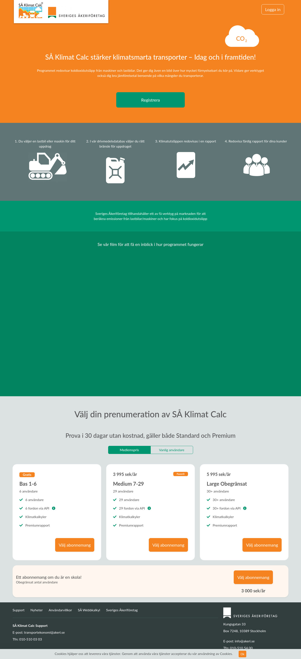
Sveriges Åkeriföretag (122, 610)
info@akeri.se (245, 641)
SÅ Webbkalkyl (89, 610)
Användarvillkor (60, 610)
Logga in (273, 9)
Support (19, 610)
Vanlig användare (171, 450)
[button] (53, 508)
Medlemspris (129, 450)
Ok (242, 654)
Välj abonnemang (75, 544)
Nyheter (36, 610)
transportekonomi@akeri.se (44, 632)
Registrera (150, 99)
